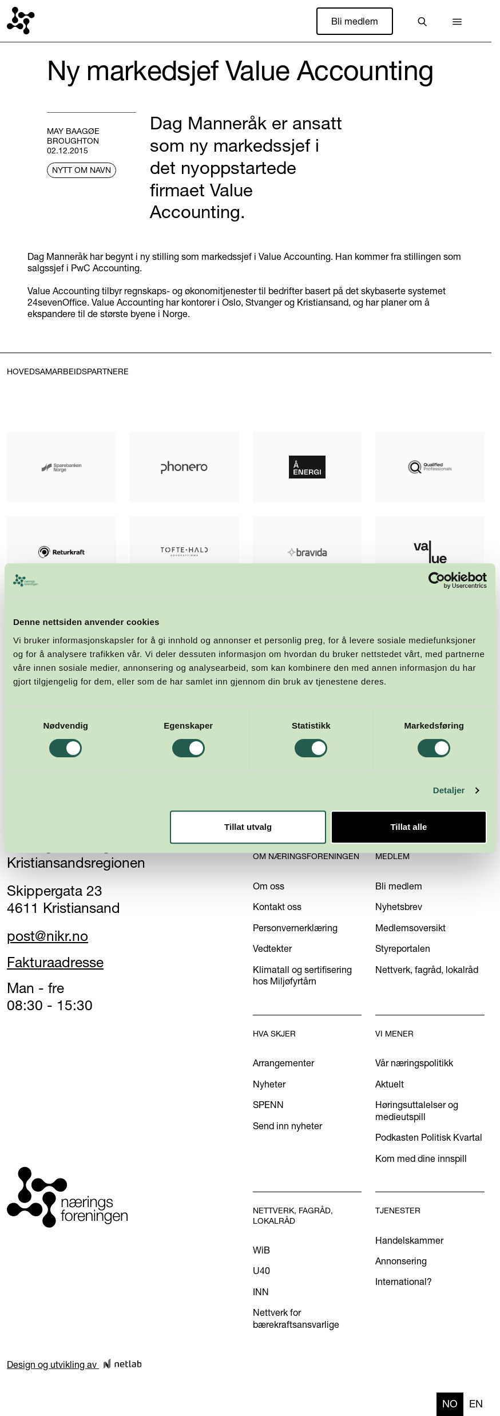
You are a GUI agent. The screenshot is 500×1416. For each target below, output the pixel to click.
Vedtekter (272, 948)
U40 (261, 1270)
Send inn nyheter (287, 1126)
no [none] (450, 1403)
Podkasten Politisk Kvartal (428, 1137)
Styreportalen (402, 948)
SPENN (268, 1104)
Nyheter (269, 1084)
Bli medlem (354, 21)
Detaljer (449, 790)
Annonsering (401, 1261)
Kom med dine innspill (421, 1158)
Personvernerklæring (295, 928)
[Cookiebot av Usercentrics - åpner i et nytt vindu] (437, 580)
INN (261, 1292)
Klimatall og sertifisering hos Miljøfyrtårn (302, 975)
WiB (261, 1250)
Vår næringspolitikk (414, 1063)
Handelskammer (409, 1240)
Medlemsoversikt (410, 928)
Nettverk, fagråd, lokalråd (426, 969)
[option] (476, 1404)
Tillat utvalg (248, 827)
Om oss (268, 886)
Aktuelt (389, 1084)
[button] (457, 21)
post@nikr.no (47, 935)
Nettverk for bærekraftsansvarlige (296, 1318)
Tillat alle (408, 827)
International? (403, 1281)
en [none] (476, 1403)
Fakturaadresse (55, 962)
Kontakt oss (277, 906)
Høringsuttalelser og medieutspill (416, 1110)
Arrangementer (283, 1063)
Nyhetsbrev (398, 906)
